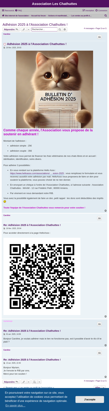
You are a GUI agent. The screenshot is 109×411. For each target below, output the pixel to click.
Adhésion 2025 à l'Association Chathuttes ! (35, 24)
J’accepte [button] (89, 399)
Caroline (6, 34)
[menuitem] (18, 10)
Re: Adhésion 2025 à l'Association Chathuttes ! (32, 225)
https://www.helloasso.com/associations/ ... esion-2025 (37, 173)
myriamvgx (7, 321)
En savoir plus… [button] (15, 405)
